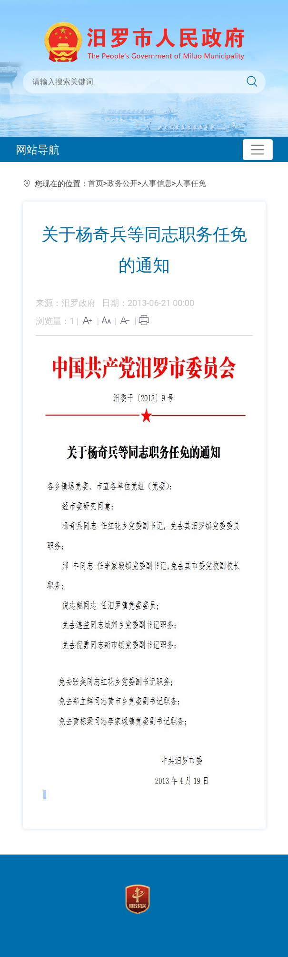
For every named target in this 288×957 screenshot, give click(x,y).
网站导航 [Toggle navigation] (38, 149)
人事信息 (156, 183)
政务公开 (122, 183)
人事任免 (191, 183)
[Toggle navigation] (258, 150)
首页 (95, 183)
